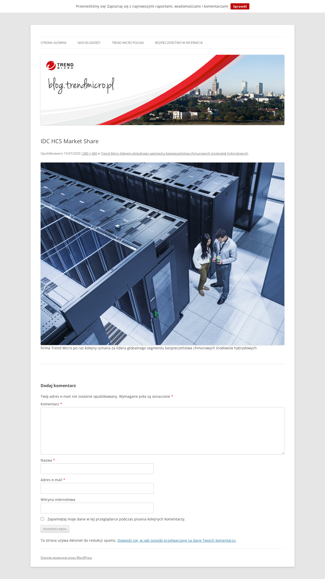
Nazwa (48, 460)
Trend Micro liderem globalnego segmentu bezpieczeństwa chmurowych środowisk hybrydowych (174, 153)
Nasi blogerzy (89, 43)
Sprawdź (240, 6)
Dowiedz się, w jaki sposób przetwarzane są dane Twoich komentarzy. (177, 540)
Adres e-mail (53, 479)
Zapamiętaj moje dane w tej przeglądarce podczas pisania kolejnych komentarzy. (116, 519)
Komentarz (51, 404)
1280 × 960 (89, 153)
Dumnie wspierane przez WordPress (66, 557)
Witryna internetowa (58, 499)
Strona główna (54, 43)
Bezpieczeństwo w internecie (179, 43)
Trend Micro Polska (128, 43)
